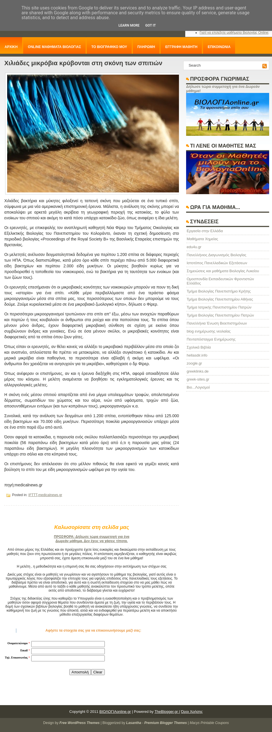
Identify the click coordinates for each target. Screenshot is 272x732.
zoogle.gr (194, 363)
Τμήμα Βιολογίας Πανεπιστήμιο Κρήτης (219, 291)
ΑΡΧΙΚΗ (11, 47)
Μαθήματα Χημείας (202, 239)
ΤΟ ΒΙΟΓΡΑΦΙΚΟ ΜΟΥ (109, 47)
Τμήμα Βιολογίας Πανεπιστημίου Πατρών (220, 315)
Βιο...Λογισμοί (198, 387)
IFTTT (32, 495)
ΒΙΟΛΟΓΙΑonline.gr (115, 711)
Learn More (129, 25)
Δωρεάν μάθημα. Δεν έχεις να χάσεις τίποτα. (92, 541)
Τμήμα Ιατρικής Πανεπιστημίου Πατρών (219, 307)
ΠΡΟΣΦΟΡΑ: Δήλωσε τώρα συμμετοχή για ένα (91, 537)
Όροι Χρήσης (192, 711)
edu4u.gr (194, 247)
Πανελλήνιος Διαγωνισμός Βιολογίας (216, 255)
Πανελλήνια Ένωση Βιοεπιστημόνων (217, 323)
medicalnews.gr (50, 495)
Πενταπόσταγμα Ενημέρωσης (211, 339)
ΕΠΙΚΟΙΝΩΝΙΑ (219, 47)
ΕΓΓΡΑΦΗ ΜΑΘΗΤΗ (181, 47)
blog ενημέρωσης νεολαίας (208, 331)
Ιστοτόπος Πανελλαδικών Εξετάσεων (217, 263)
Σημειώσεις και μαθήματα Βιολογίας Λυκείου (223, 271)
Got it (150, 25)
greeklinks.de (198, 371)
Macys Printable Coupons (209, 723)
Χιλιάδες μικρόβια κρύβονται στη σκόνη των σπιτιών (83, 63)
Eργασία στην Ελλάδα (205, 231)
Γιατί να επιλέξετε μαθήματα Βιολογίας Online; (234, 33)
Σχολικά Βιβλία (199, 347)
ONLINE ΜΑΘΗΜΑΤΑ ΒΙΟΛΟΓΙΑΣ (54, 47)
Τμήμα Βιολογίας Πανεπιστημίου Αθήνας (220, 299)
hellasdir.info (197, 355)
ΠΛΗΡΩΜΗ (146, 47)
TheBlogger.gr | (167, 711)
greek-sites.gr (198, 379)
